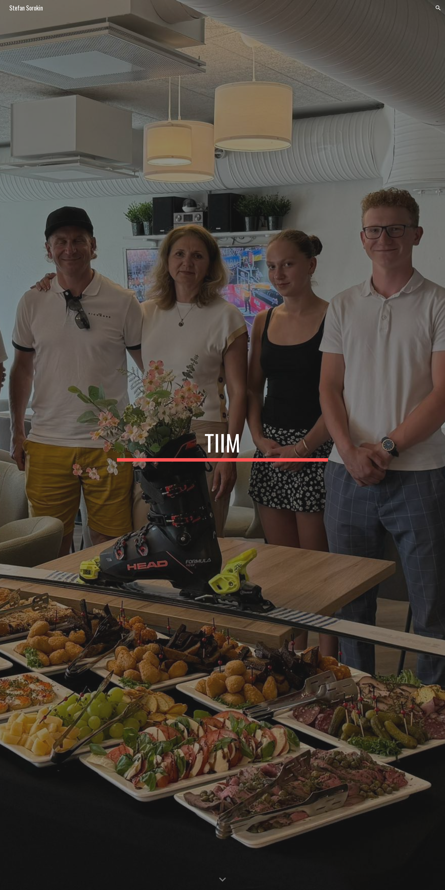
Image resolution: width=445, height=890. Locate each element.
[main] (222, 445)
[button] (438, 8)
